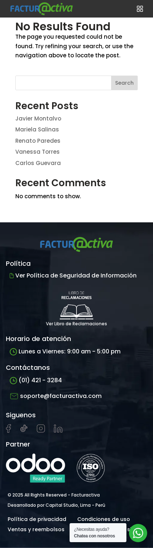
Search (124, 83)
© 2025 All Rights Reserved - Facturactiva (54, 495)
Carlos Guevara (38, 163)
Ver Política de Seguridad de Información (73, 275)
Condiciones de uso (103, 519)
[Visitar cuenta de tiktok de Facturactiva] (24, 430)
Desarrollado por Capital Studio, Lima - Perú (56, 505)
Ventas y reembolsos (36, 529)
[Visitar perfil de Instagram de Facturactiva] (41, 430)
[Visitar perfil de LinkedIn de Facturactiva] (58, 430)
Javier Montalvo (38, 118)
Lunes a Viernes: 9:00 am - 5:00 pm (65, 351)
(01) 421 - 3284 (35, 380)
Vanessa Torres (37, 152)
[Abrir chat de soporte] (138, 533)
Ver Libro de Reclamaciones (76, 306)
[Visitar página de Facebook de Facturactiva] (8, 431)
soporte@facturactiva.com (55, 396)
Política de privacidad (37, 519)
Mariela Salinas (37, 129)
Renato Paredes (37, 141)
